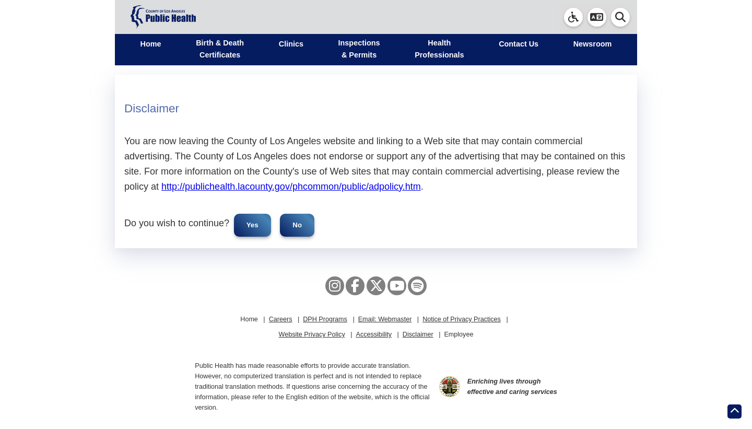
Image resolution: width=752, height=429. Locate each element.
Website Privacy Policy (312, 334)
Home (150, 44)
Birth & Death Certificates (220, 49)
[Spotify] (417, 285)
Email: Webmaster (385, 319)
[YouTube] (396, 285)
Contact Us (518, 44)
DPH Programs (325, 319)
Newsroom (592, 44)
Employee (458, 334)
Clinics (291, 44)
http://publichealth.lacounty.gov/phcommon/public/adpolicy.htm (291, 186)
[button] (597, 17)
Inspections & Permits (359, 49)
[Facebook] (355, 285)
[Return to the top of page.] (734, 411)
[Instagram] (334, 285)
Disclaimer (418, 334)
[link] (573, 17)
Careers (280, 319)
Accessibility (374, 334)
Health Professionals (439, 49)
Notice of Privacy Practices (461, 319)
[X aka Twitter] (376, 285)
